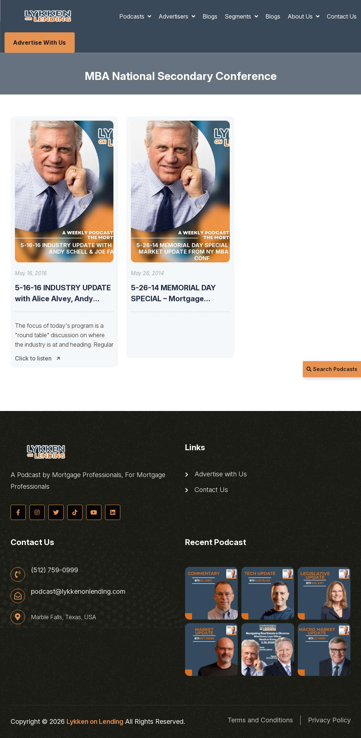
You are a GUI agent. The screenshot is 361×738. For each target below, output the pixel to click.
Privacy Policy (329, 720)
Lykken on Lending (95, 721)
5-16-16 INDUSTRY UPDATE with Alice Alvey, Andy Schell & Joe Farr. (63, 298)
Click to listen (39, 358)
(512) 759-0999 (54, 570)
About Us (301, 16)
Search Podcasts (331, 369)
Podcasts (132, 16)
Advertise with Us (39, 42)
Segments (239, 16)
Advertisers (174, 16)
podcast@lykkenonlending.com (78, 591)
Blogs (209, 16)
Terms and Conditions (260, 720)
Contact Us (342, 16)
